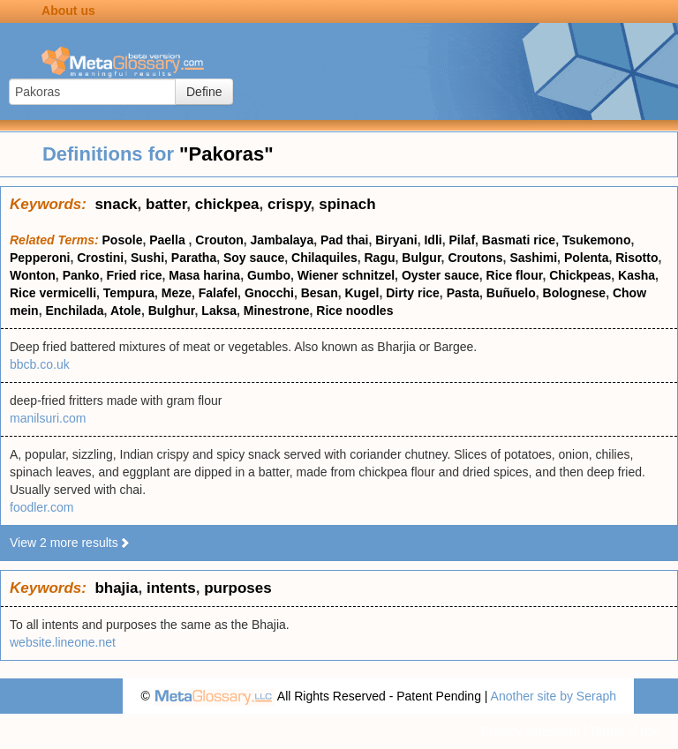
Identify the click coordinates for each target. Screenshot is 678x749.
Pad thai (344, 240)
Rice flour (514, 275)
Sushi (147, 258)
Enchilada (74, 310)
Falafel (218, 293)
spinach (347, 204)
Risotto (636, 258)
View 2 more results (70, 543)
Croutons (475, 258)
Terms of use (625, 731)
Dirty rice (413, 293)
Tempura (128, 293)
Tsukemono (596, 240)
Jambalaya (282, 240)
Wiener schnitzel (346, 275)
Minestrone (277, 310)
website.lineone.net (63, 642)
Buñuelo (511, 293)
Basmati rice (518, 240)
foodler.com (41, 507)
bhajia (116, 588)
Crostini (100, 258)
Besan (319, 293)
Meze (177, 293)
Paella (168, 240)
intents (171, 588)
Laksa (219, 310)
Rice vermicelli (53, 293)
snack (115, 204)
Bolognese (574, 293)
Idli (432, 240)
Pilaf (461, 240)
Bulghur (171, 310)
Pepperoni (40, 258)
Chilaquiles (324, 258)
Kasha (636, 275)
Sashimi (533, 258)
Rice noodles (354, 310)
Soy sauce (253, 258)
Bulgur (421, 258)
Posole (122, 240)
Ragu (379, 258)
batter (166, 204)
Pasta (463, 293)
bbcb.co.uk (40, 364)
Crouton (219, 240)
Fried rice (134, 275)
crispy (289, 204)
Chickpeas (580, 275)
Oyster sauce (440, 275)
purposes (238, 588)
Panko (81, 275)
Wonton (33, 275)
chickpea (227, 204)
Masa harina (204, 275)
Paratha (193, 258)
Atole (125, 310)
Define (204, 92)
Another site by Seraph (553, 696)
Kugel (361, 293)
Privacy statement (530, 731)
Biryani (396, 240)
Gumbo (268, 275)
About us (68, 11)
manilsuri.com (48, 418)
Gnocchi (269, 293)
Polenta (586, 258)
